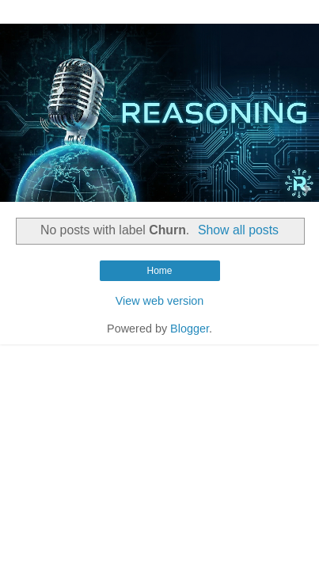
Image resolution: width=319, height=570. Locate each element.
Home (159, 270)
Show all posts (238, 230)
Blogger (189, 328)
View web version (160, 300)
